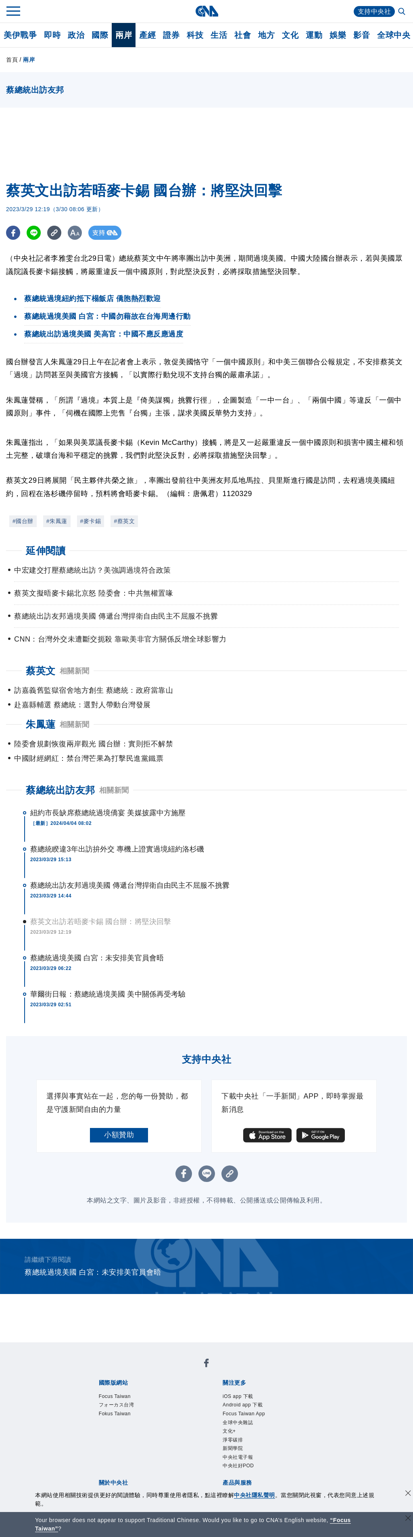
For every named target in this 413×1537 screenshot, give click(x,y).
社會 (242, 35)
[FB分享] (13, 233)
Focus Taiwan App (244, 1414)
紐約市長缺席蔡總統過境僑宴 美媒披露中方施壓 (108, 813)
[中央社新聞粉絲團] (206, 1364)
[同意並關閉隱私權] (408, 1494)
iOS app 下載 (238, 1396)
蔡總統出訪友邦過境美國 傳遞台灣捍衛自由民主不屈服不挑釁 (129, 885)
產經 (147, 35)
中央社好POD (238, 1465)
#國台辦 (23, 521)
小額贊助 (119, 1135)
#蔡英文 (124, 521)
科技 (195, 35)
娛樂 (338, 35)
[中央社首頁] (207, 11)
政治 (76, 35)
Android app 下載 (243, 1405)
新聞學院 (233, 1448)
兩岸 (123, 35)
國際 (100, 35)
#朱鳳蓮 (56, 521)
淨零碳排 (233, 1440)
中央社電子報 (238, 1457)
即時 (52, 35)
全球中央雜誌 (238, 1422)
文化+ (229, 1431)
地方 (266, 35)
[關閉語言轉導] (408, 1519)
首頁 (12, 59)
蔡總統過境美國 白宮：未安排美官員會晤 (97, 958)
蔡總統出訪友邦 (60, 790)
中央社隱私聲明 (254, 1495)
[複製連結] (54, 233)
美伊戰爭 (20, 35)
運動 (314, 35)
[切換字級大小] (75, 233)
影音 (361, 35)
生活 (219, 35)
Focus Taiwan (115, 1396)
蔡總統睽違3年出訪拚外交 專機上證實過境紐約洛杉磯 (117, 849)
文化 (290, 35)
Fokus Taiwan (115, 1414)
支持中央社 (374, 11)
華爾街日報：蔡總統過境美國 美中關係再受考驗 (108, 994)
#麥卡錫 (90, 521)
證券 (171, 35)
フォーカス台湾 (116, 1405)
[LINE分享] (34, 233)
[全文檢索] (402, 12)
